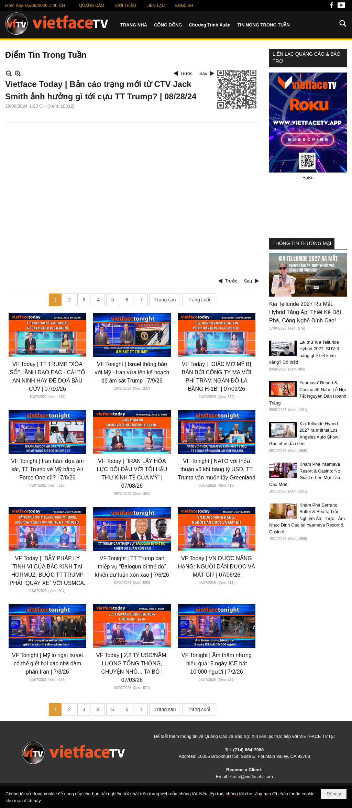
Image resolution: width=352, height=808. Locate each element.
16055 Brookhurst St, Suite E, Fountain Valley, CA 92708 (254, 756)
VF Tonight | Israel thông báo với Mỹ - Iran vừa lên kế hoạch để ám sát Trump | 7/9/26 (132, 372)
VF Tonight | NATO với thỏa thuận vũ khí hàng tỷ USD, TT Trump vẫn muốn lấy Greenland (216, 469)
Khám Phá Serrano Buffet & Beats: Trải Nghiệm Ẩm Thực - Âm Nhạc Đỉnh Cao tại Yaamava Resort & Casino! (307, 518)
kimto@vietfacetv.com (251, 776)
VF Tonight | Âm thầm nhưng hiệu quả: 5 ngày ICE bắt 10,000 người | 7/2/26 (217, 663)
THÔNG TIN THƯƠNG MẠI (302, 243)
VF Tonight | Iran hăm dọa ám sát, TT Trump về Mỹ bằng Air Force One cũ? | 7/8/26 (47, 469)
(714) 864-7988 (248, 749)
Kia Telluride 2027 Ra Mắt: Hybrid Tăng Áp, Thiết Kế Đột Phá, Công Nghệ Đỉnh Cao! (305, 312)
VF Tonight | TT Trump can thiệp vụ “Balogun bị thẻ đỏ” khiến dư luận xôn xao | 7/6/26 (132, 566)
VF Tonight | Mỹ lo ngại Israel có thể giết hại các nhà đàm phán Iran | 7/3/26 (47, 663)
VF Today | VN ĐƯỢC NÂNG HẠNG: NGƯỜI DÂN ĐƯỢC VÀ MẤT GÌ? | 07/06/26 (216, 566)
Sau (203, 73)
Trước (186, 73)
